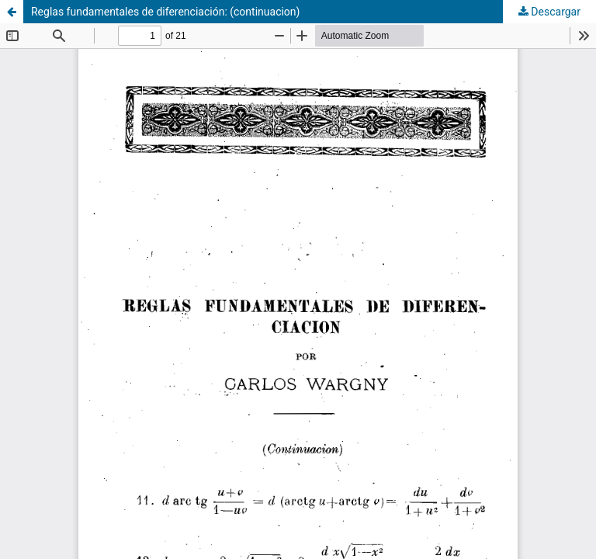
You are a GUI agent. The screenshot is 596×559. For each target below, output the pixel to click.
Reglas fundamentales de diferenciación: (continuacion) (165, 11)
